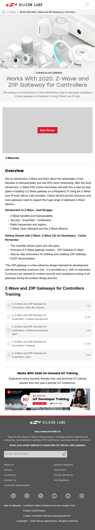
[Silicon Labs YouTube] (54, 495)
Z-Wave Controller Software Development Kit (47, 516)
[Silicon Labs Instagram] (26, 495)
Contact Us (10, 480)
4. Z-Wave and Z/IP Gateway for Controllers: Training (29, 343)
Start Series (47, 130)
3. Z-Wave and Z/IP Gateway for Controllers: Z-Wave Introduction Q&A (30, 330)
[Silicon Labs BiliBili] (81, 495)
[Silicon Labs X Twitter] (40, 495)
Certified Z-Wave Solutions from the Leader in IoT (49, 506)
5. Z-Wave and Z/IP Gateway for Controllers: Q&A (29, 355)
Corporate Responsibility (17, 486)
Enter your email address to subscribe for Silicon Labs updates (47, 445)
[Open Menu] (87, 4)
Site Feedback (61, 480)
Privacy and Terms (63, 475)
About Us (9, 465)
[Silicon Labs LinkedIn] (13, 495)
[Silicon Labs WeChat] (68, 495)
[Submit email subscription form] (64, 454)
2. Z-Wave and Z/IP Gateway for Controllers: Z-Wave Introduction (30, 317)
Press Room (60, 470)
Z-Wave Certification (34, 511)
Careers (8, 470)
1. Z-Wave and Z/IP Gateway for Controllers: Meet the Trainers (29, 306)
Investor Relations (63, 465)
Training (12, 12)
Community (10, 475)
